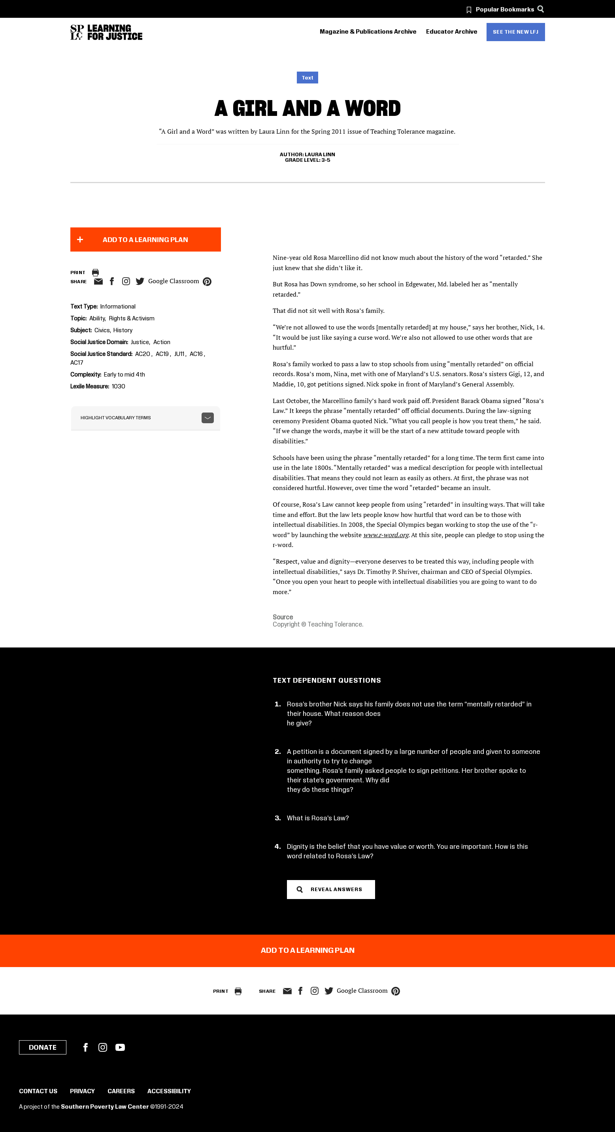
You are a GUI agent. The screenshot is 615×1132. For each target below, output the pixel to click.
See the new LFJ (516, 32)
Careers (121, 1091)
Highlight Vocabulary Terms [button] (116, 418)
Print (78, 273)
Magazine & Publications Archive (368, 32)
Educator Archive (451, 32)
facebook (112, 281)
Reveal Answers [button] (336, 889)
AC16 (197, 354)
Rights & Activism (132, 319)
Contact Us (38, 1091)
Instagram (126, 281)
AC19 (163, 354)
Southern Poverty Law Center (105, 1107)
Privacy (82, 1091)
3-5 (325, 160)
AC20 (143, 354)
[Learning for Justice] (115, 32)
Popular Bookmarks (505, 10)
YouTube (120, 1047)
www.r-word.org (385, 534)
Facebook (85, 1047)
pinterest (207, 281)
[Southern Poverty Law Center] (77, 32)
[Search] (541, 9)
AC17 (76, 363)
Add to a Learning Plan (145, 240)
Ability (97, 319)
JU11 (179, 354)
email (98, 281)
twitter (140, 281)
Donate (43, 1048)
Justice (140, 342)
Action (161, 342)
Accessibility (169, 1091)
